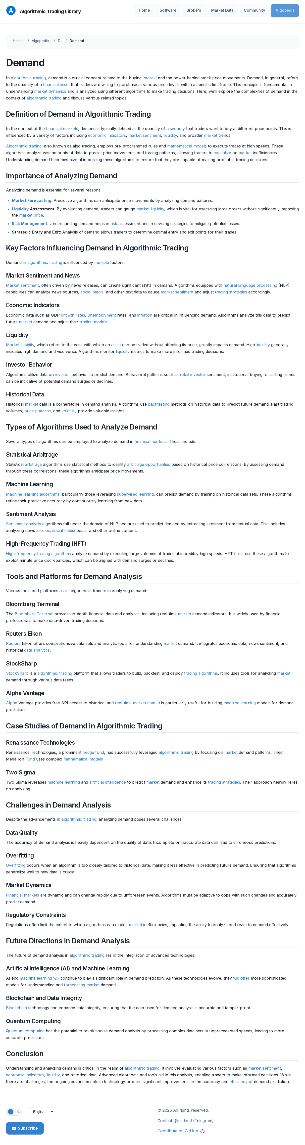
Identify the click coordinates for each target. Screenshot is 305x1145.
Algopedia (287, 10)
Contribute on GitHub (180, 1127)
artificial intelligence (107, 778)
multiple (101, 259)
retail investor (192, 371)
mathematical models (187, 143)
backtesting (158, 400)
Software (189, 10)
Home (169, 10)
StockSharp (17, 670)
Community (261, 10)
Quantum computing (25, 1027)
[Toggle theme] (14, 1109)
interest (150, 74)
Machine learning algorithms (32, 490)
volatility (69, 407)
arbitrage (33, 461)
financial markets (62, 125)
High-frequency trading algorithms (38, 550)
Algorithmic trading (24, 143)
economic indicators (107, 132)
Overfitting (15, 861)
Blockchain (16, 1004)
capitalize (222, 149)
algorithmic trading (28, 74)
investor (62, 371)
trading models (93, 318)
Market (12, 341)
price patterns (37, 407)
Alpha (11, 699)
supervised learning (135, 490)
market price (31, 212)
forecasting (74, 981)
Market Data (234, 10)
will (56, 974)
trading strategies (231, 288)
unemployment (102, 311)
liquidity (170, 132)
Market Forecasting (31, 197)
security (177, 125)
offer (245, 974)
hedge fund (93, 749)
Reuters (13, 640)
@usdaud (183, 1117)
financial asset (56, 81)
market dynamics (50, 88)
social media (92, 288)
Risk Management (29, 220)
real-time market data (135, 699)
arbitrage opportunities (148, 461)
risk (113, 220)
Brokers (210, 10)
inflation (144, 311)
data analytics (37, 647)
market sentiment (144, 132)
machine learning (239, 699)
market (210, 132)
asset (116, 341)
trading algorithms (201, 670)
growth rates (73, 311)
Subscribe (25, 1125)
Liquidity (20, 205)
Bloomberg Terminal (34, 610)
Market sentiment (22, 282)
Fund (30, 756)
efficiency (239, 1078)
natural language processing (250, 282)
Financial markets (22, 891)
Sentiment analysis (23, 520)
